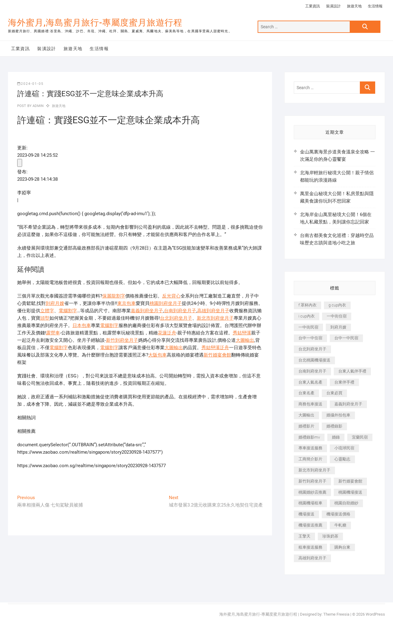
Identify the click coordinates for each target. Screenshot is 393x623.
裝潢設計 (333, 6)
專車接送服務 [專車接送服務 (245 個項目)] (310, 448)
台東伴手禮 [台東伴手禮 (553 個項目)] (344, 382)
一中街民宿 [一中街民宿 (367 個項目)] (308, 327)
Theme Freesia (336, 614)
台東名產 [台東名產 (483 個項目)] (306, 393)
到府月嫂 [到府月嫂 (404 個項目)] (338, 327)
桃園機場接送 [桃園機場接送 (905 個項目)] (350, 492)
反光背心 (171, 296)
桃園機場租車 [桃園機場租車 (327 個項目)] (310, 503)
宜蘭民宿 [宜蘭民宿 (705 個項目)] (360, 437)
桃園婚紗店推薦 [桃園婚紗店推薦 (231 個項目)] (312, 492)
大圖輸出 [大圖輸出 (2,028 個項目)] (306, 415)
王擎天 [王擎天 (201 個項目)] (304, 536)
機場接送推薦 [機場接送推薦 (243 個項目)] (310, 525)
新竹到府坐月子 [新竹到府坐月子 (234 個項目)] (312, 481)
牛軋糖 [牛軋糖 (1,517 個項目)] (340, 525)
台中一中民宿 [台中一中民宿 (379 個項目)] (346, 338)
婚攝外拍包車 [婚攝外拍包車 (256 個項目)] (338, 415)
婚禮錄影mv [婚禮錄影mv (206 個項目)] (309, 437)
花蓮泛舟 (167, 333)
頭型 (44, 318)
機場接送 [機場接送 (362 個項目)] (306, 514)
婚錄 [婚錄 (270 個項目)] (336, 437)
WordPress (375, 614)
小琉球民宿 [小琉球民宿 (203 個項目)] (344, 448)
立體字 (47, 310)
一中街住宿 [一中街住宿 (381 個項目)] (337, 316)
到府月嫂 (55, 303)
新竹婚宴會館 (217, 355)
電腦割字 (68, 310)
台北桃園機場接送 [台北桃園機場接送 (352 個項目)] (314, 360)
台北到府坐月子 (176, 318)
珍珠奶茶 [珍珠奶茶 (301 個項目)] (330, 536)
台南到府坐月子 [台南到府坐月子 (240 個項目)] (312, 371)
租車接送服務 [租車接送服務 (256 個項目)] (310, 547)
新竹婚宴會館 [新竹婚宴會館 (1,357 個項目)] (350, 481)
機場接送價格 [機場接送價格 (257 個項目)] (338, 514)
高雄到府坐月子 (213, 310)
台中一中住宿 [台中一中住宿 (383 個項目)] (310, 338)
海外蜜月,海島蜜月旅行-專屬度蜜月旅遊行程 (95, 23)
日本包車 (81, 325)
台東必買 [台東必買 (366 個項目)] (334, 393)
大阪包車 (157, 355)
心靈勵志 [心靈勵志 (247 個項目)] (342, 459)
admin (38, 106)
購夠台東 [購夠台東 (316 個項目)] (342, 547)
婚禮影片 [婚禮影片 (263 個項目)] (306, 426)
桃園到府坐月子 (166, 303)
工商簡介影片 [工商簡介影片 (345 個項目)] (310, 459)
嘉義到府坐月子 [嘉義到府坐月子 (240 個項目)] (348, 404)
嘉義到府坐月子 (147, 310)
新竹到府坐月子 (122, 340)
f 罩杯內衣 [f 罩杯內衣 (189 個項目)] (307, 305)
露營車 (53, 333)
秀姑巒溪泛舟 (215, 347)
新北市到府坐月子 (215, 318)
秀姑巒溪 (242, 333)
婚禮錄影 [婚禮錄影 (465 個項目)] (334, 426)
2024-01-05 (30, 84)
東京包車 (126, 303)
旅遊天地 (354, 6)
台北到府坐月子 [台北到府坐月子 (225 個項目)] (312, 349)
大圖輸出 (245, 340)
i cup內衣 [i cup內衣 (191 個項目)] (306, 316)
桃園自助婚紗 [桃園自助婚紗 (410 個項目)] (346, 503)
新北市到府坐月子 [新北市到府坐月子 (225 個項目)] (314, 470)
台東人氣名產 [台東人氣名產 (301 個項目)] (310, 382)
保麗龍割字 (113, 296)
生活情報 (375, 6)
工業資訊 (312, 6)
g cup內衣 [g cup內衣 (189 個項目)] (337, 305)
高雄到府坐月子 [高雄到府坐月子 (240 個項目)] (312, 558)
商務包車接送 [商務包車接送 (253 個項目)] (310, 404)
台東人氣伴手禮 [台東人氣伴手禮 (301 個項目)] (352, 371)
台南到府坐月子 (180, 310)
